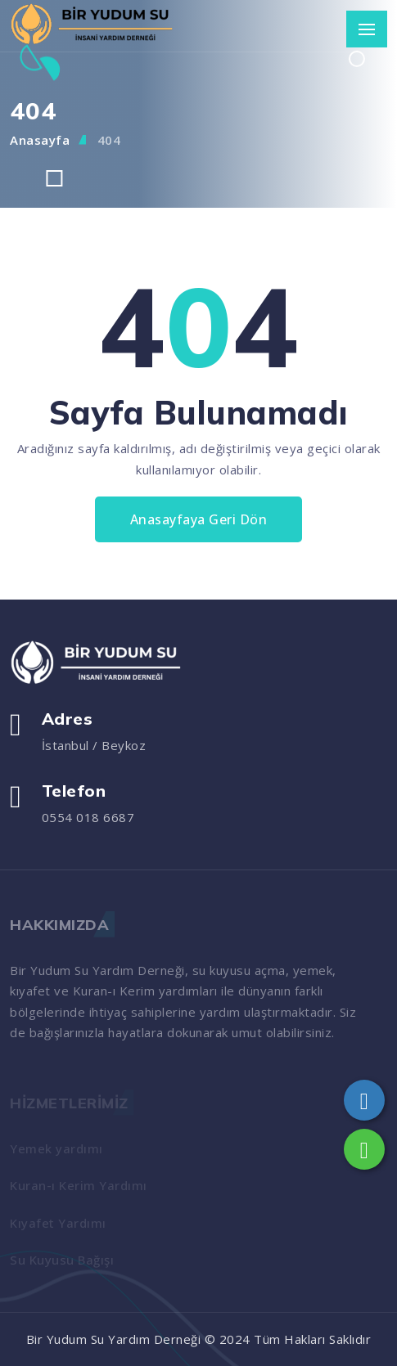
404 (109, 140)
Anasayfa (40, 140)
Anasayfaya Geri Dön (199, 519)
